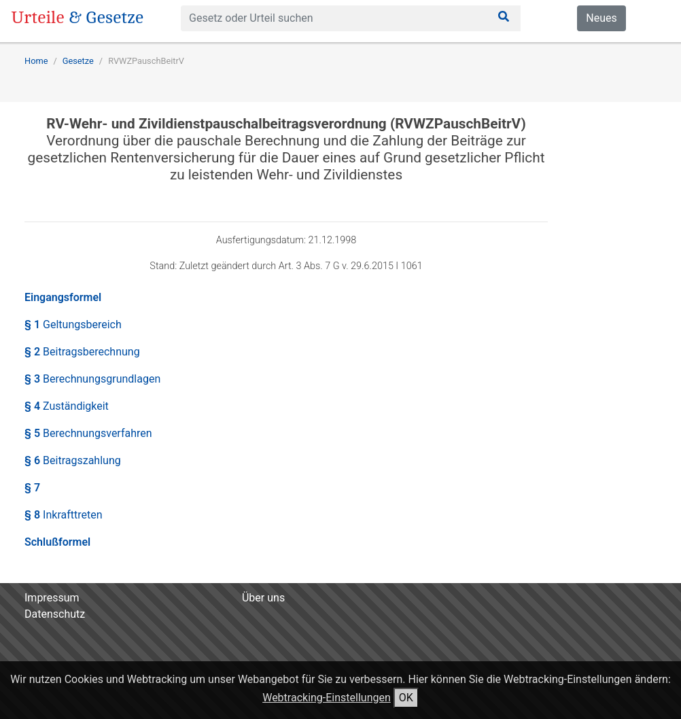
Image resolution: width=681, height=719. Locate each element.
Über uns (263, 597)
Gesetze (78, 61)
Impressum (52, 597)
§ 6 (72, 460)
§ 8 (63, 514)
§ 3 (92, 378)
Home (36, 61)
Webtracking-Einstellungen (326, 697)
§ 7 (32, 487)
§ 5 (88, 433)
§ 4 (66, 406)
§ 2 (82, 351)
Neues (601, 18)
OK (406, 697)
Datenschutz (54, 614)
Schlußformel (57, 542)
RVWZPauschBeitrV (146, 61)
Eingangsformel (62, 297)
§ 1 (73, 324)
